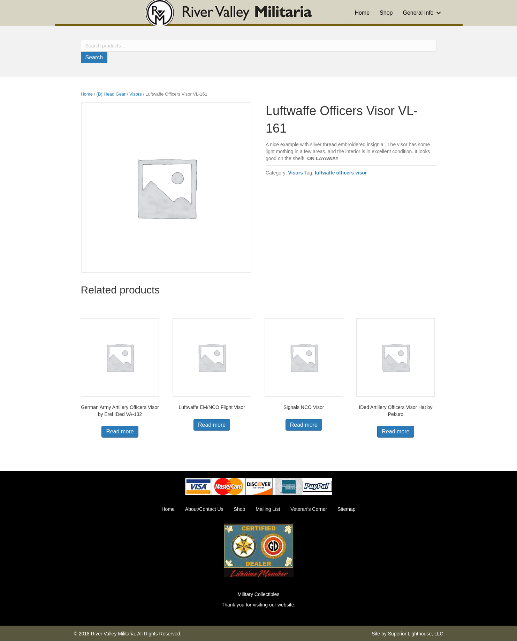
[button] (438, 13)
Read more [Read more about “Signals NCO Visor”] (304, 425)
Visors (135, 94)
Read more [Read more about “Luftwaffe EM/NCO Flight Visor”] (212, 425)
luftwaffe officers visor (341, 173)
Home (362, 13)
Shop (386, 13)
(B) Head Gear (111, 94)
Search (94, 57)
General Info (418, 13)
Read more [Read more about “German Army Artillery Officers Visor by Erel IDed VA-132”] (120, 431)
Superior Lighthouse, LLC (415, 633)
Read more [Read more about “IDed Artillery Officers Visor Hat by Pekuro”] (395, 431)
